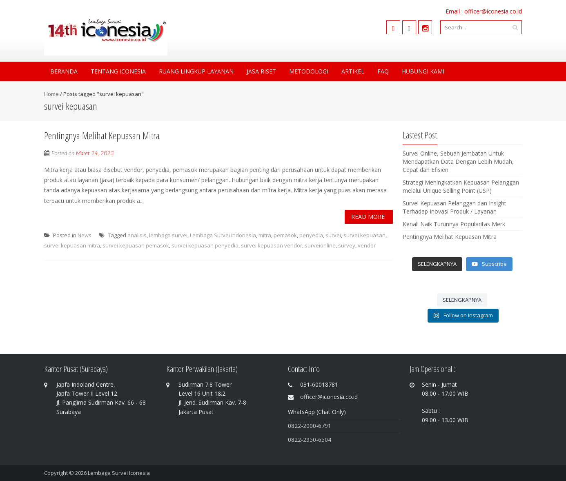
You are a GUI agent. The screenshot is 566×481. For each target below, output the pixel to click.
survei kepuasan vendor (271, 245)
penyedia (311, 235)
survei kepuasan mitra (72, 245)
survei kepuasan (364, 235)
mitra (264, 235)
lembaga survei (168, 235)
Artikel (352, 71)
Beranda (64, 71)
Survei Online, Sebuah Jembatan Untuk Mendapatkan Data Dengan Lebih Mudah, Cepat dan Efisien (458, 161)
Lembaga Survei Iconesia (119, 473)
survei (333, 235)
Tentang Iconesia (118, 71)
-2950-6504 (316, 439)
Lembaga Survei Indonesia (223, 235)
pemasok (285, 235)
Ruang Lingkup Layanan (196, 71)
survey (346, 245)
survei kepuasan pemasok (136, 245)
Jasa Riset (261, 71)
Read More (368, 216)
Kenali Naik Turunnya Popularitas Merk (454, 224)
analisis (137, 235)
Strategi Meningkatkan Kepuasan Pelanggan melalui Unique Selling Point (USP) (461, 186)
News (84, 235)
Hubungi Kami (423, 71)
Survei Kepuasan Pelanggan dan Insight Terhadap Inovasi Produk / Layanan (454, 207)
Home (51, 94)
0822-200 (300, 426)
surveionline (320, 245)
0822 (294, 439)
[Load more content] (437, 264)
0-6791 (322, 426)
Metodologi (308, 71)
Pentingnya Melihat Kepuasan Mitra (102, 135)
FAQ (383, 71)
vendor (367, 245)
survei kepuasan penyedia (205, 245)
